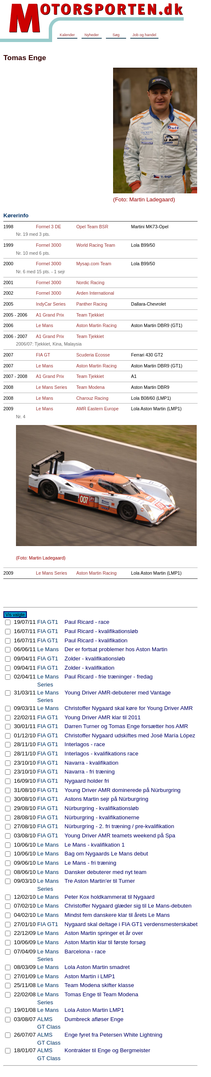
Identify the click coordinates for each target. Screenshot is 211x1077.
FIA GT (43, 354)
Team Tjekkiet (90, 314)
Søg (116, 35)
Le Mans (44, 325)
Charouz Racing (92, 398)
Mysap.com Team (93, 263)
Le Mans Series (51, 387)
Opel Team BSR (92, 226)
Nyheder (91, 35)
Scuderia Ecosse (93, 354)
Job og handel (144, 35)
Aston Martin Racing (96, 325)
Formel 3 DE (48, 226)
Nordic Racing (90, 282)
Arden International (95, 293)
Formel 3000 (48, 245)
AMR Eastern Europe (97, 408)
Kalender (67, 35)
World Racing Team (95, 245)
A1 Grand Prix (50, 314)
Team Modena (90, 387)
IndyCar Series (51, 303)
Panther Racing (91, 303)
